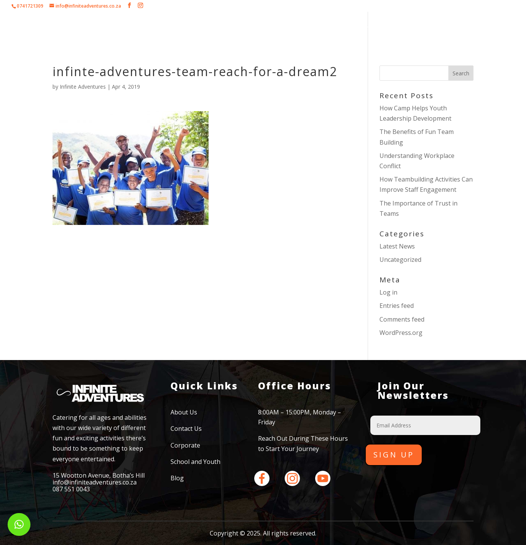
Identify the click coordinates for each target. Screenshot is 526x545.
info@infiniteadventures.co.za (95, 482)
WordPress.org (400, 332)
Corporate (178, 28)
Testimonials (365, 28)
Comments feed (401, 319)
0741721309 (30, 6)
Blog (177, 478)
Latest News (397, 246)
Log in (388, 292)
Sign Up (393, 454)
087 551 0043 (71, 489)
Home (107, 28)
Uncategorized (400, 259)
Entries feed (396, 305)
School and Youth (303, 28)
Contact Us (410, 28)
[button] (19, 524)
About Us (139, 28)
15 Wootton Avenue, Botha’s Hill (99, 475)
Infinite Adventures (83, 86)
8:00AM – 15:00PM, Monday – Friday (299, 417)
